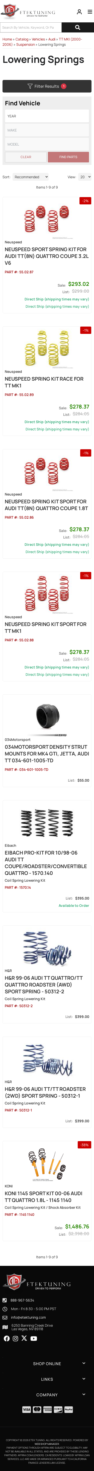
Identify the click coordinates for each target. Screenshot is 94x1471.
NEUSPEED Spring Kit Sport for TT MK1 (45, 627)
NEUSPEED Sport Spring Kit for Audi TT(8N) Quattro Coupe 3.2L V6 (46, 256)
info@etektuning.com (28, 1317)
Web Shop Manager (47, 1444)
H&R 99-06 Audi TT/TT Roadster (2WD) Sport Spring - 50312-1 (45, 1092)
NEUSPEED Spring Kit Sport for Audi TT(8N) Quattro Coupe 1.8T (46, 505)
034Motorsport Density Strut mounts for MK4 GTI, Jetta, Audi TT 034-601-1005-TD (47, 753)
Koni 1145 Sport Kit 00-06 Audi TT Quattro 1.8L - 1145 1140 (43, 1196)
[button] (47, 1363)
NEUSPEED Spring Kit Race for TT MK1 (44, 382)
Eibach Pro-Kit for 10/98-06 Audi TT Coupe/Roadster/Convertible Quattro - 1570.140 (46, 862)
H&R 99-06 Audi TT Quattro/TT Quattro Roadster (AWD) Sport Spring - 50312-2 (43, 984)
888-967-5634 (22, 1300)
